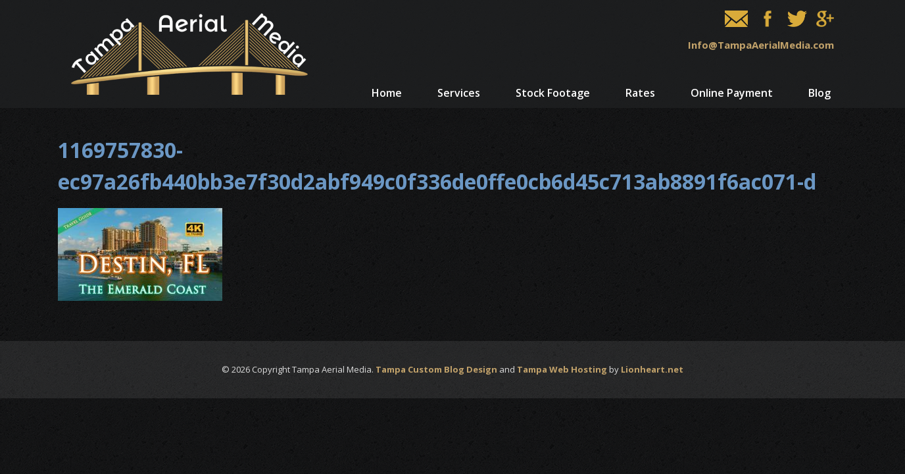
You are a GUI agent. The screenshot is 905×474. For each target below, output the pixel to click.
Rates (640, 93)
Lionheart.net (652, 369)
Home (387, 93)
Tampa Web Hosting (562, 369)
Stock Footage (553, 93)
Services (458, 93)
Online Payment (732, 93)
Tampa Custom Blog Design (436, 369)
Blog (819, 93)
